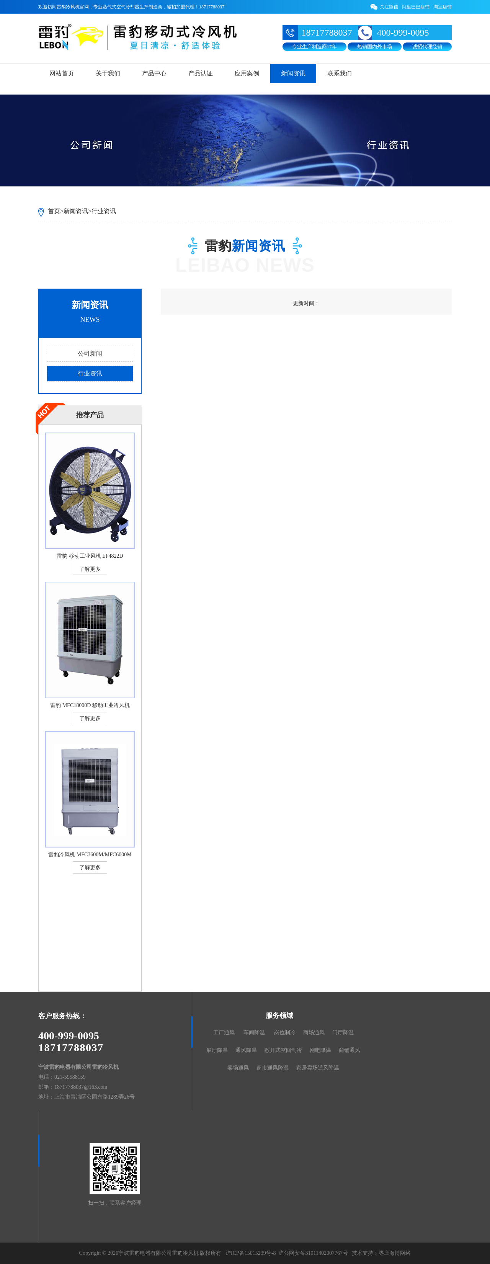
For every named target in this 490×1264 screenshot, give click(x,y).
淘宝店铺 (442, 7)
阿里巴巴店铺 (416, 7)
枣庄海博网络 (395, 1253)
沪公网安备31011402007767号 (313, 1253)
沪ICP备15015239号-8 (250, 1253)
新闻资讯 (293, 73)
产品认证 (200, 73)
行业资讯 (103, 211)
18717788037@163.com (81, 1087)
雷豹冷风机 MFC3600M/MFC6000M (89, 854)
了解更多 (90, 569)
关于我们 (108, 73)
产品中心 (154, 73)
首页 (54, 211)
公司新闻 (90, 353)
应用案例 (247, 73)
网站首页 (61, 73)
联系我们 (339, 73)
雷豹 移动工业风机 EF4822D (90, 556)
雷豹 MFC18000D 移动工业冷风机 (90, 705)
